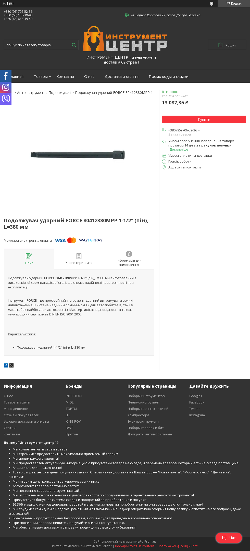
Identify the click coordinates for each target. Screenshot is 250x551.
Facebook (196, 402)
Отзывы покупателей (21, 415)
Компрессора (138, 415)
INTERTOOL (74, 396)
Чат (229, 537)
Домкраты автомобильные (150, 434)
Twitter (194, 408)
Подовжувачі (59, 92)
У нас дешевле (16, 408)
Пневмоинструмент (144, 402)
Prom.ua (150, 541)
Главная (16, 76)
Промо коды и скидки (169, 76)
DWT (69, 427)
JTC (68, 415)
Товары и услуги (17, 402)
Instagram (197, 415)
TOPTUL (72, 408)
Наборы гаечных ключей (148, 408)
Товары (41, 76)
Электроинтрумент (143, 421)
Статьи (10, 427)
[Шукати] (74, 45)
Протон (72, 434)
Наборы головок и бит (146, 427)
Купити (204, 119)
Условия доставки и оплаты (26, 421)
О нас (89, 76)
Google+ (195, 396)
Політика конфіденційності (178, 546)
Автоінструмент (31, 92)
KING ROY (73, 421)
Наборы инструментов (146, 396)
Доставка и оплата (122, 76)
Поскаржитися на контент (134, 546)
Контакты (65, 76)
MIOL (69, 402)
